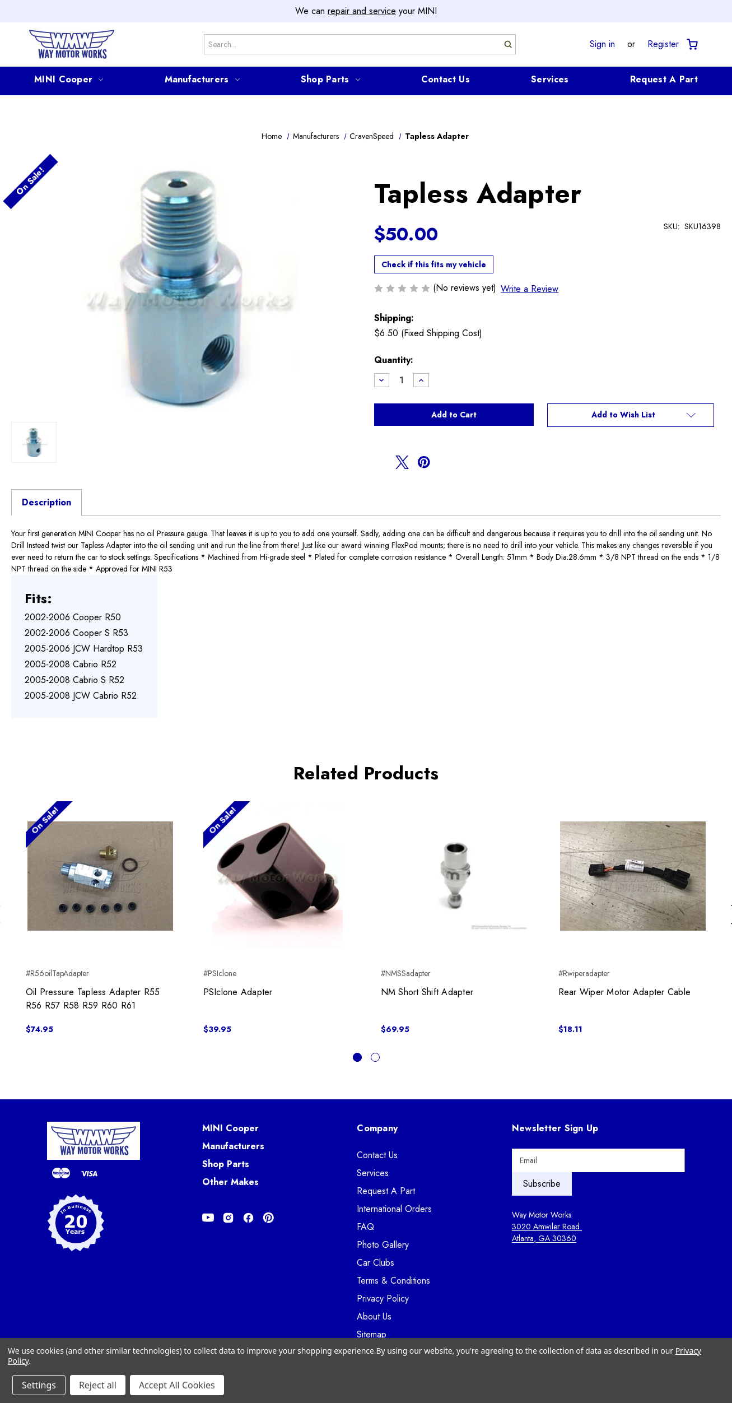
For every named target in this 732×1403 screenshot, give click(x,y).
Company (377, 1128)
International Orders (394, 1208)
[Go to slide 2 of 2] (375, 1057)
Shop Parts (330, 79)
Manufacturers (202, 79)
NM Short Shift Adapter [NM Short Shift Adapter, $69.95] (427, 992)
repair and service (362, 10)
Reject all (97, 1385)
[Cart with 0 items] (691, 44)
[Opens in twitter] (402, 462)
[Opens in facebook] (381, 462)
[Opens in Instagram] (228, 1218)
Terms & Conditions (393, 1280)
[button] (630, 415)
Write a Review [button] (529, 288)
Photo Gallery (383, 1244)
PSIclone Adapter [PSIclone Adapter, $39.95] (238, 992)
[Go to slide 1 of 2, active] (357, 1057)
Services (549, 79)
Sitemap (371, 1334)
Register (663, 44)
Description (46, 502)
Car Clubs (375, 1262)
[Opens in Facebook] (248, 1218)
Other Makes (230, 1182)
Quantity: (393, 360)
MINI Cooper (68, 79)
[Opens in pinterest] (424, 462)
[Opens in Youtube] (208, 1218)
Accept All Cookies (177, 1385)
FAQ (365, 1226)
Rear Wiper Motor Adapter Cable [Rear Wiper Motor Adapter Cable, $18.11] (624, 992)
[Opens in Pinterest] (268, 1218)
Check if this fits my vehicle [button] (433, 264)
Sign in (602, 44)
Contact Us (445, 79)
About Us (374, 1316)
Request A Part (664, 79)
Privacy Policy (383, 1298)
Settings (39, 1385)
